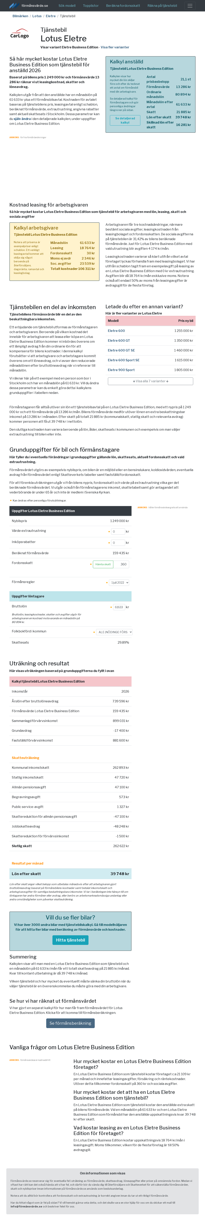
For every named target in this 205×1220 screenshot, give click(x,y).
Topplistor (91, 6)
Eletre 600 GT (119, 340)
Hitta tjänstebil (70, 940)
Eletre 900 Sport (121, 370)
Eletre (51, 16)
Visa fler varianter (115, 47)
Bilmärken (20, 16)
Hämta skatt (103, 564)
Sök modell (67, 6)
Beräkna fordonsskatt (123, 6)
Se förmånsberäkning (70, 1023)
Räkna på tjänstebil (162, 6)
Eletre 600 (116, 331)
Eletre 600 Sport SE (124, 360)
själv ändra (22, 119)
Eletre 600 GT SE (121, 350)
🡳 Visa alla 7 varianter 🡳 (150, 381)
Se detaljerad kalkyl (125, 120)
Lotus (37, 16)
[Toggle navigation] (190, 6)
